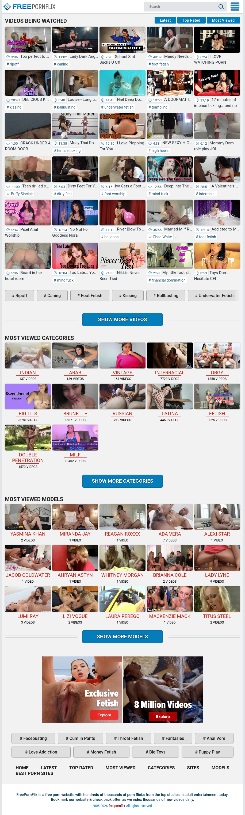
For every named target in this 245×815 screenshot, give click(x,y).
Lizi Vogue (75, 602)
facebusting (34, 738)
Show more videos (122, 319)
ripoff (14, 64)
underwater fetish (119, 107)
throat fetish (130, 738)
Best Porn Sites (34, 773)
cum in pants (81, 738)
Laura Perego (122, 602)
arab (75, 359)
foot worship (114, 194)
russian (122, 400)
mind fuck (159, 194)
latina (170, 400)
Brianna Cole (170, 561)
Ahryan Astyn (75, 561)
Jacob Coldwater (28, 561)
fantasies (174, 738)
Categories (161, 767)
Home (29, 4)
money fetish (102, 752)
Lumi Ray (28, 602)
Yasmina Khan (28, 520)
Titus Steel (217, 602)
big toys (157, 752)
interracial (206, 194)
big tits (28, 400)
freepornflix (117, 806)
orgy (217, 359)
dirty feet (64, 194)
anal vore (215, 738)
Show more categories (122, 481)
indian (28, 359)
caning (62, 64)
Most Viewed (223, 20)
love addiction (42, 752)
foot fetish (160, 64)
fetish (217, 400)
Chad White (162, 237)
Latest (165, 20)
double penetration (28, 444)
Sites (193, 767)
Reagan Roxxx (122, 520)
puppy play (209, 752)
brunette (75, 400)
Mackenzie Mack (170, 602)
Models (220, 767)
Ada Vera (170, 520)
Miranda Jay (75, 520)
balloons (111, 237)
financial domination (168, 280)
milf (75, 441)
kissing (15, 107)
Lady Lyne (217, 561)
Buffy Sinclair (21, 194)
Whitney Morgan (122, 561)
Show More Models (122, 636)
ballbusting (65, 107)
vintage (122, 359)
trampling (159, 107)
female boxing (68, 150)
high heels (160, 150)
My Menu (235, 6)
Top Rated (191, 20)
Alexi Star (217, 520)
